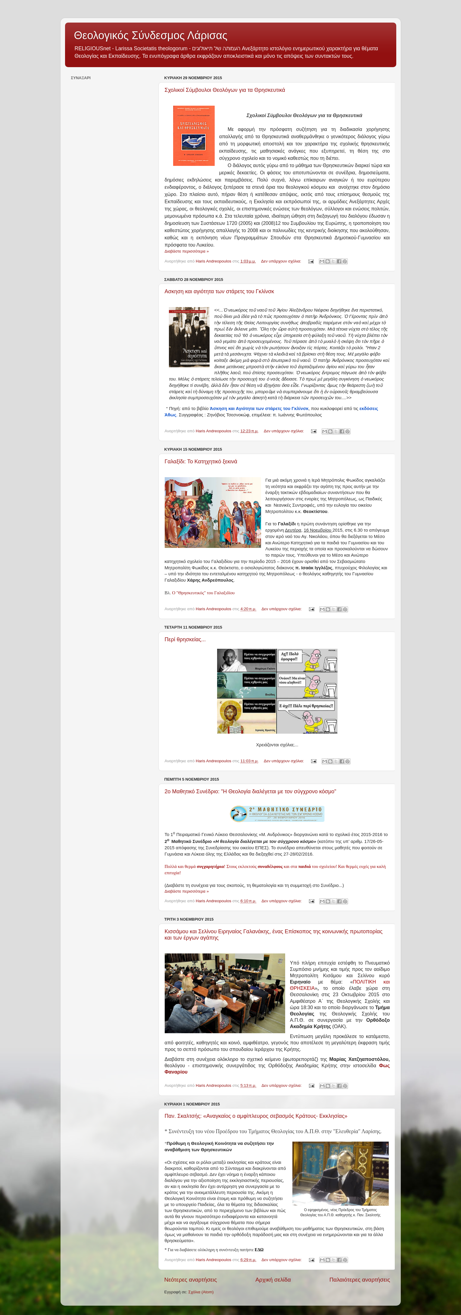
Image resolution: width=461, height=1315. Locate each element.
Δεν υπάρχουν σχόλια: (281, 261)
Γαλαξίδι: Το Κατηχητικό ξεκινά (201, 462)
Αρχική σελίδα (273, 1279)
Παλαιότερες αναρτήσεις (359, 1279)
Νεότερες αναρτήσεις (190, 1279)
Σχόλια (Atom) (200, 1292)
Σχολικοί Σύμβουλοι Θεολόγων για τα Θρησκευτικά (225, 90)
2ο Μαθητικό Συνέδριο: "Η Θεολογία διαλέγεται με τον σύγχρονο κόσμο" (250, 791)
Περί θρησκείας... (185, 639)
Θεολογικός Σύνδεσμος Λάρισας (151, 35)
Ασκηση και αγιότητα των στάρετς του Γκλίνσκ (219, 291)
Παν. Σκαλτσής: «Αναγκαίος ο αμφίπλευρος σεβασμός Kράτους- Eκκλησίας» (256, 1116)
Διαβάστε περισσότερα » (187, 251)
